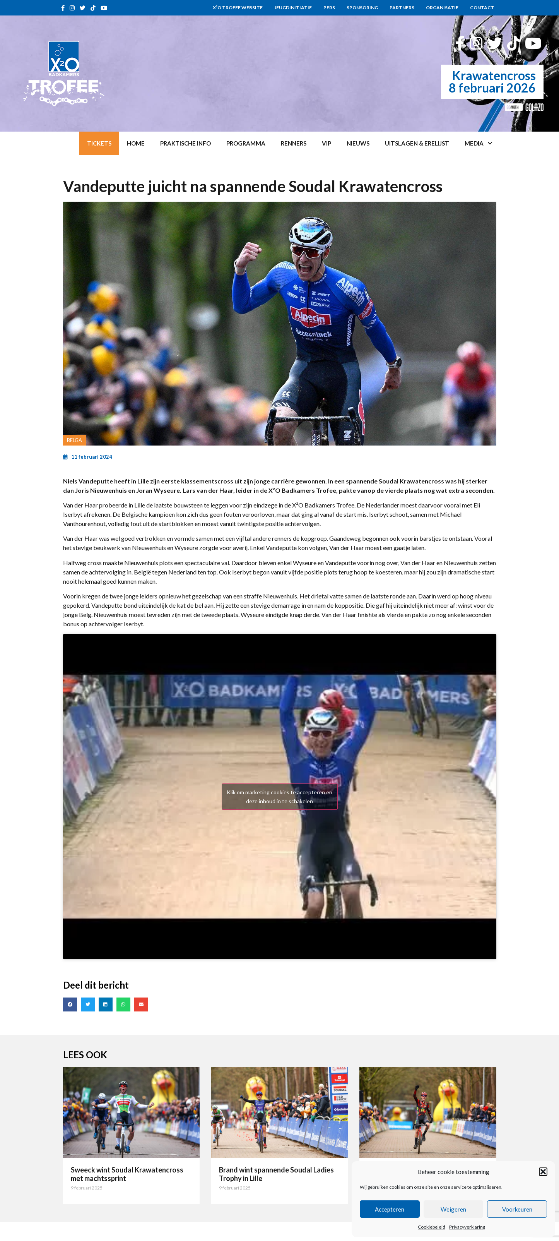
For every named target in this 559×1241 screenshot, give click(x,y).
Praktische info (185, 143)
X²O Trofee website (238, 7)
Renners (293, 143)
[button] (543, 1172)
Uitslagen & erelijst (417, 143)
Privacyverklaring (467, 1227)
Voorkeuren (517, 1209)
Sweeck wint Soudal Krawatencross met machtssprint (127, 1174)
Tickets (99, 143)
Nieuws (358, 143)
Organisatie (442, 7)
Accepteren (389, 1209)
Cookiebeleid (431, 1227)
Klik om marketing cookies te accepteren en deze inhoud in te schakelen (279, 796)
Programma (245, 143)
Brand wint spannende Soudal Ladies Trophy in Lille (276, 1174)
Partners (402, 7)
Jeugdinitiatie (293, 7)
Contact (482, 7)
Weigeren (453, 1209)
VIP (326, 143)
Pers (329, 7)
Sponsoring (362, 7)
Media (478, 143)
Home (136, 143)
